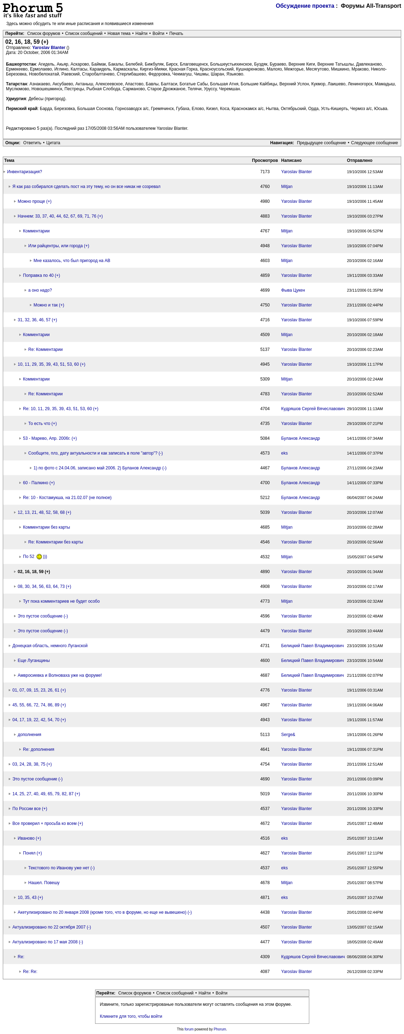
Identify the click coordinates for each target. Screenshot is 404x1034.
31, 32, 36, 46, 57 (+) (37, 319)
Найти (142, 33)
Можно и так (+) (48, 305)
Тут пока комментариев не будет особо (61, 601)
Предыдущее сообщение (321, 142)
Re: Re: (30, 971)
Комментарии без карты (46, 527)
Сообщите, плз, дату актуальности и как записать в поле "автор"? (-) (95, 453)
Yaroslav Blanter (49, 47)
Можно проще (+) (34, 201)
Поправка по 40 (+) (41, 275)
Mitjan (286, 186)
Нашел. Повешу (44, 882)
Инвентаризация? (24, 171)
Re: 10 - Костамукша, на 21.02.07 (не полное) (67, 497)
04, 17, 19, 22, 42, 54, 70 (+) (39, 719)
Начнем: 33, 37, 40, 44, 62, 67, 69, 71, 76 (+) (60, 216)
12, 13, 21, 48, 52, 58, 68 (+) (44, 512)
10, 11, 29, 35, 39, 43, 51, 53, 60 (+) (51, 364)
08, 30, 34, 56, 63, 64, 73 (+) (44, 586)
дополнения (29, 734)
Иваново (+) (29, 838)
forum (189, 1029)
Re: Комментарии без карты (55, 542)
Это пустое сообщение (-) (43, 616)
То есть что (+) (42, 423)
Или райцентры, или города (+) (58, 245)
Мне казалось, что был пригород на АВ (71, 260)
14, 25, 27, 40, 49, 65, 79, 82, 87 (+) (46, 793)
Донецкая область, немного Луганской (49, 645)
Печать (176, 33)
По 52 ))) (35, 556)
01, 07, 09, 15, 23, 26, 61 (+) (39, 690)
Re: (21, 956)
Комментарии (36, 231)
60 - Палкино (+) (39, 482)
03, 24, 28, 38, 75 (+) (32, 764)
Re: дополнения (38, 749)
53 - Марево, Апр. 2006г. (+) (50, 438)
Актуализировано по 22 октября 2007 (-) (51, 927)
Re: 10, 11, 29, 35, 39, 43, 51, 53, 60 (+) (60, 408)
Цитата (53, 142)
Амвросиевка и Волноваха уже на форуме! (60, 675)
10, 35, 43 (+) (30, 897)
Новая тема (118, 33)
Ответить (32, 142)
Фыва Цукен (293, 290)
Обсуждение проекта (305, 6)
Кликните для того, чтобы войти (131, 1016)
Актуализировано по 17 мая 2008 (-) (47, 941)
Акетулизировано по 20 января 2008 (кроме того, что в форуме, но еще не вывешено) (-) (105, 912)
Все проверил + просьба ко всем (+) (47, 823)
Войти (158, 33)
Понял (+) (32, 853)
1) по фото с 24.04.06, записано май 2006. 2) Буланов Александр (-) (99, 468)
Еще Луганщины (34, 660)
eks (284, 453)
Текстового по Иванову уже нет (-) (61, 867)
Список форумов (43, 33)
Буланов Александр (300, 438)
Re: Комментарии (45, 349)
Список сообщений (83, 33)
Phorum (220, 1029)
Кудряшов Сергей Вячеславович (313, 408)
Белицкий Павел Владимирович (312, 645)
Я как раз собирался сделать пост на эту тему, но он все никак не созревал (86, 186)
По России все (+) (29, 808)
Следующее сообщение (374, 142)
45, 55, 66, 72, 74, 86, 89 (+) (39, 704)
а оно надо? (40, 290)
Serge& (288, 734)
